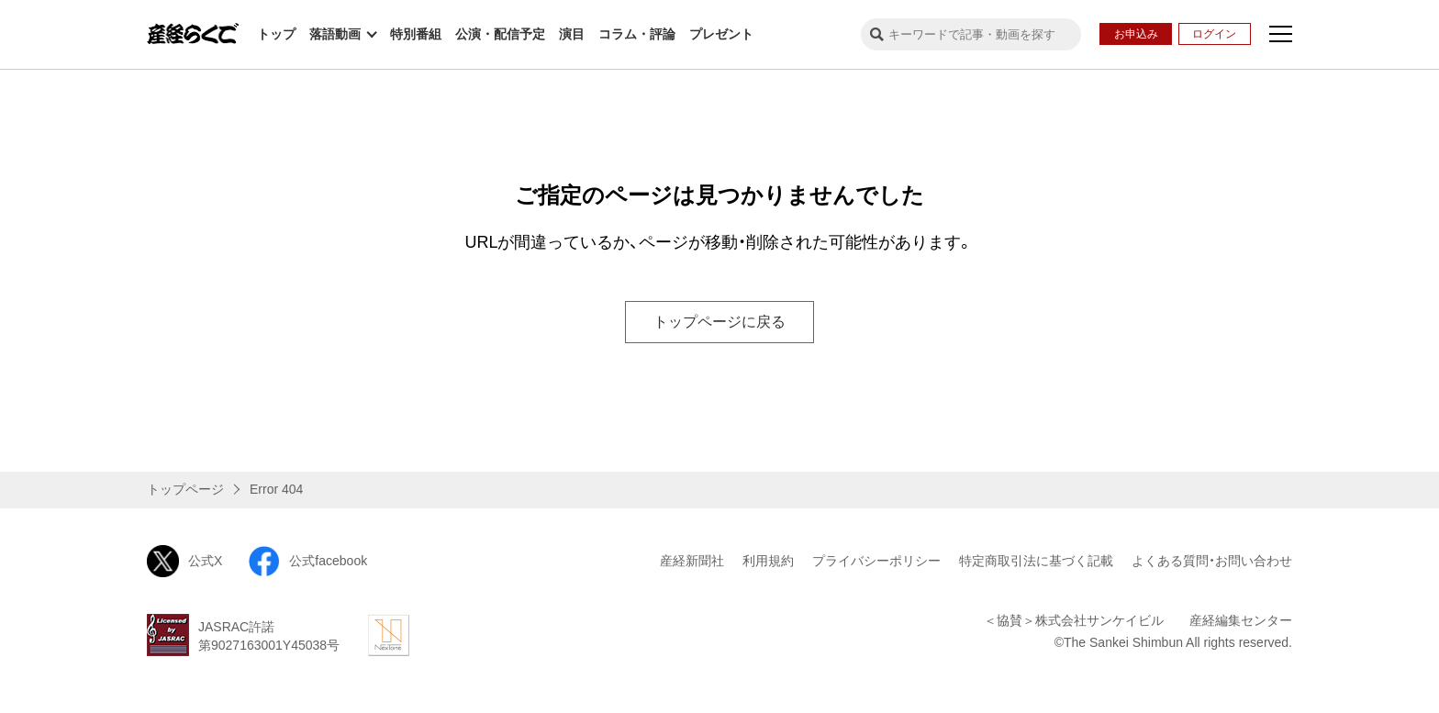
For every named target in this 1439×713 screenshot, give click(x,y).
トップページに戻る (719, 321)
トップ (276, 34)
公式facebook (307, 561)
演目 (572, 34)
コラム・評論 (636, 34)
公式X (184, 561)
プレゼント (721, 34)
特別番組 (415, 34)
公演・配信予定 (500, 34)
